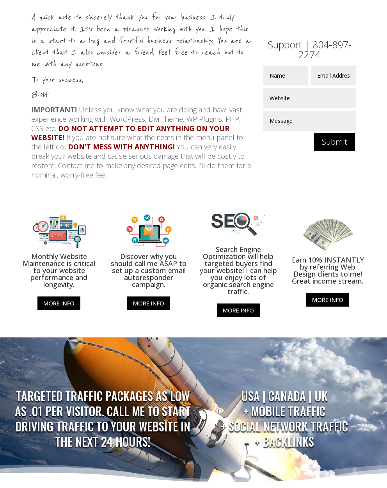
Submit (334, 142)
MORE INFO (59, 303)
